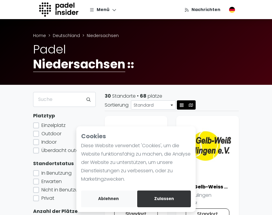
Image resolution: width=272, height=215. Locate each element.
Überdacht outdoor (63, 150)
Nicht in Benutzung (62, 189)
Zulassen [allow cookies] (164, 199)
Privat (47, 198)
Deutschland (66, 36)
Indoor (48, 142)
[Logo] (59, 9)
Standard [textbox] (144, 105)
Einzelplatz (53, 125)
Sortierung (117, 105)
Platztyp (44, 115)
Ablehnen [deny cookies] (108, 199)
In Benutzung (56, 173)
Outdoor (50, 133)
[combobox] (153, 105)
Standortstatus (53, 163)
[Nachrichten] (202, 10)
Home (39, 36)
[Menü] (103, 10)
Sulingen (198, 195)
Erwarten (51, 181)
